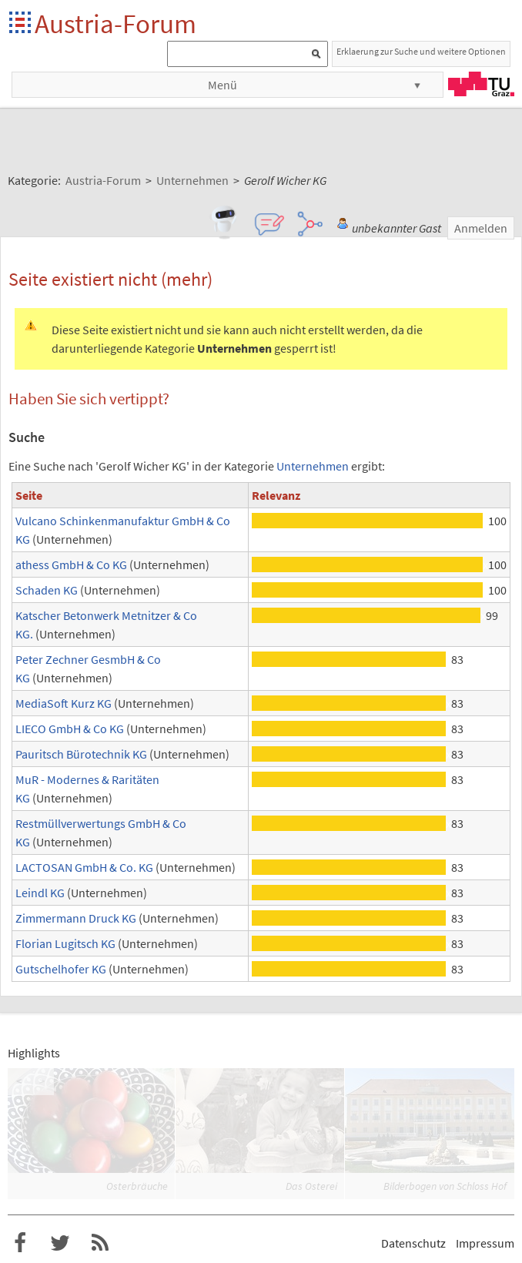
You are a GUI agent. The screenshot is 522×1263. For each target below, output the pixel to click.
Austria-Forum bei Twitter (60, 1243)
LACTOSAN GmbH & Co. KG (84, 867)
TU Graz (481, 84)
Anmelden (480, 228)
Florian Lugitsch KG (65, 943)
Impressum (485, 1243)
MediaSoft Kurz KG (63, 703)
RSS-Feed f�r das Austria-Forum (100, 1243)
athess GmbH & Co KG (71, 564)
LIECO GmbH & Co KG (69, 728)
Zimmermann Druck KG (75, 918)
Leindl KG (40, 892)
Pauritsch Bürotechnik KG (81, 754)
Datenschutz (413, 1243)
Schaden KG (46, 590)
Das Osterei (311, 1186)
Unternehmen (312, 466)
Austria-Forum (115, 23)
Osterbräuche (137, 1186)
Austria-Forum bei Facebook (20, 1243)
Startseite (21, 23)
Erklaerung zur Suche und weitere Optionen (421, 51)
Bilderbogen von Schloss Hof (445, 1186)
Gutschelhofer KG (60, 969)
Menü (222, 84)
